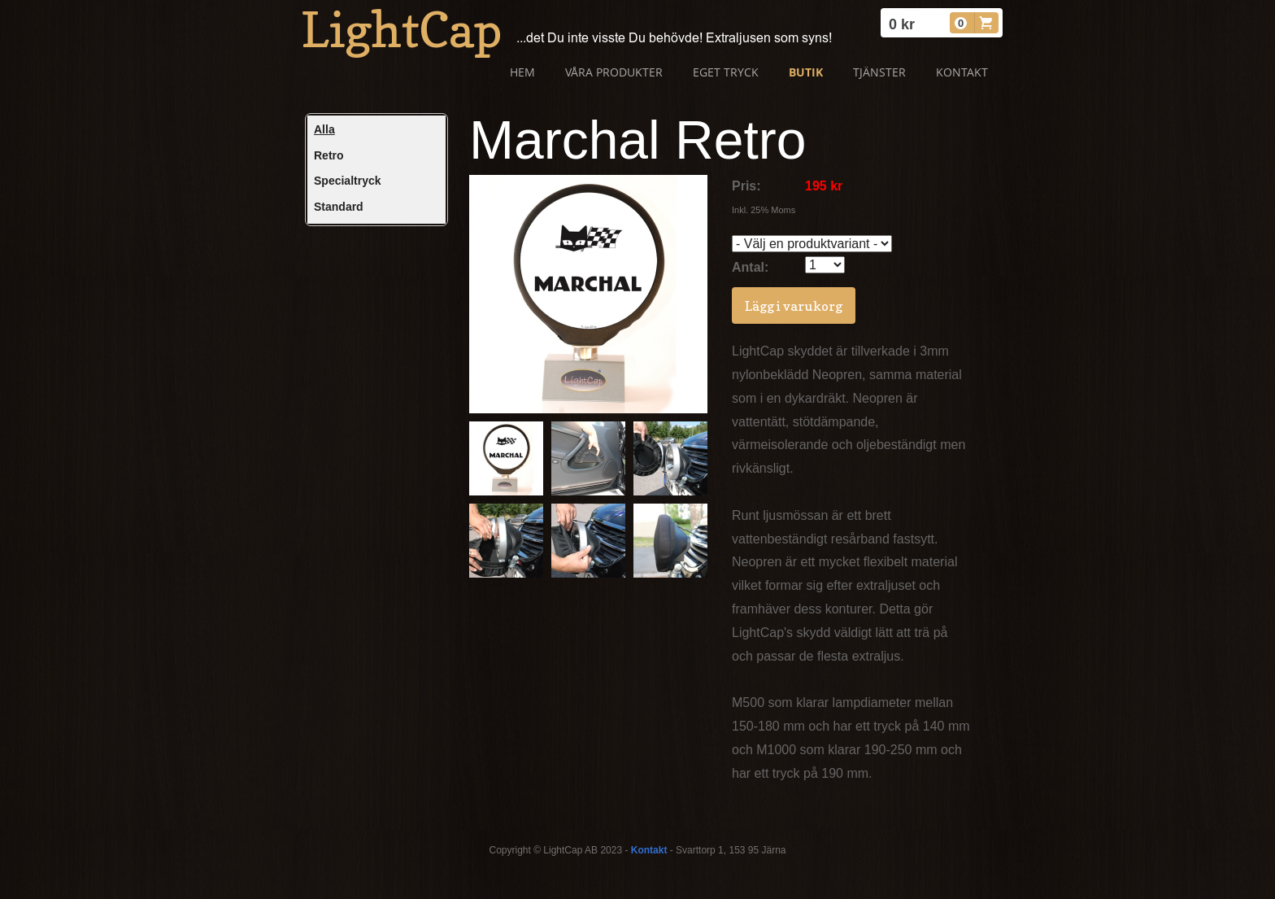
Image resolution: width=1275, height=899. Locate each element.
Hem (522, 72)
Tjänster (879, 72)
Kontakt (962, 72)
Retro (329, 155)
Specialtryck (347, 180)
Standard (338, 206)
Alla (324, 129)
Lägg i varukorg (793, 306)
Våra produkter (614, 72)
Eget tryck (726, 72)
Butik (806, 72)
